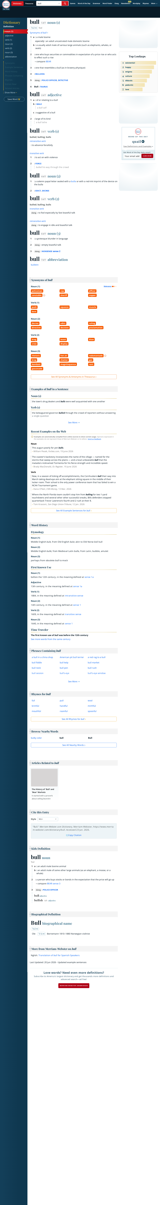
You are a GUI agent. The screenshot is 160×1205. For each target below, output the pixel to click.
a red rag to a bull (96, 657)
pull (62, 700)
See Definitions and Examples (137, 146)
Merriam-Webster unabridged (74, 986)
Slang (117, 3)
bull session (37, 673)
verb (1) (53, 131)
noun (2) (54, 176)
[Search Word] (65, 3)
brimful (35, 705)
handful (64, 705)
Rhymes (146, 3)
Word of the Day (84, 3)
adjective (55, 94)
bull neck (36, 667)
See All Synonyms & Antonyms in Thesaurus (73, 376)
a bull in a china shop (42, 657)
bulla (73, 181)
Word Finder (107, 3)
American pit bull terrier (72, 657)
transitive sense (73, 614)
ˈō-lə (42, 933)
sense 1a (89, 577)
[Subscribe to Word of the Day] (132, 156)
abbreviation (58, 259)
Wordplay (136, 3)
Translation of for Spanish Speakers (59, 955)
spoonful (92, 711)
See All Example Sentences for (73, 510)
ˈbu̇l (34, 27)
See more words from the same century (50, 639)
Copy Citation (73, 835)
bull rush (92, 667)
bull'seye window (97, 673)
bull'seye (64, 673)
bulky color (36, 737)
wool (90, 700)
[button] (154, 3)
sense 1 (77, 604)
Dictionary (11, 22)
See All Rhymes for (73, 719)
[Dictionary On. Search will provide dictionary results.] (23, 3)
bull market (93, 662)
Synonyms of (39, 32)
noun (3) (54, 233)
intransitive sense (74, 595)
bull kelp (64, 662)
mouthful (36, 711)
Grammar (96, 3)
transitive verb (37, 153)
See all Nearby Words (73, 745)
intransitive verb (38, 141)
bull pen (64, 667)
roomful (64, 711)
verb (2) (53, 198)
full (33, 700)
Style (33, 819)
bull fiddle (37, 662)
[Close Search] (59, 3)
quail (136, 141)
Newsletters (125, 3)
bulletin (35, 264)
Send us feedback (94, 439)
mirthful (92, 705)
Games (72, 3)
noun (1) (53, 22)
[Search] (52, 3)
